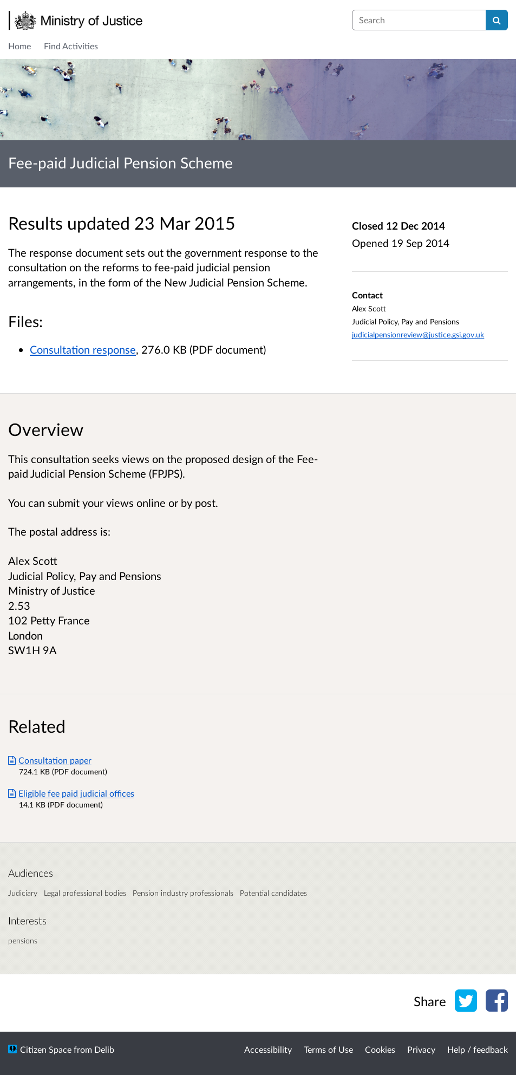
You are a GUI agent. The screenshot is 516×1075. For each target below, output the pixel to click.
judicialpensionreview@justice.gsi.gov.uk (418, 334)
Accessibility (268, 1049)
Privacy (421, 1049)
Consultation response (83, 349)
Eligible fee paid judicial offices (71, 793)
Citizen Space (45, 1049)
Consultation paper (50, 760)
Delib (104, 1049)
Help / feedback (477, 1049)
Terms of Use (328, 1049)
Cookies (380, 1049)
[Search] (497, 20)
